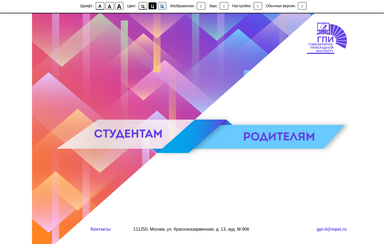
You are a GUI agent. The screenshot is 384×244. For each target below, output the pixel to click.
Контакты (101, 229)
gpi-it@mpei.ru (332, 229)
